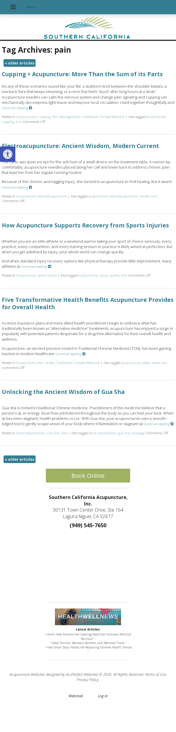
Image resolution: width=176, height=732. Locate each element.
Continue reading (17, 107)
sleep (146, 362)
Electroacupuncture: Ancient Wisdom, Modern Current (80, 146)
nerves (144, 196)
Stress (50, 362)
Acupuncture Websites (27, 674)
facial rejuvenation (102, 432)
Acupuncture (26, 116)
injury (103, 275)
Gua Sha (52, 432)
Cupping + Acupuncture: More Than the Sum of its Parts (82, 74)
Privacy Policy (88, 679)
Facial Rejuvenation (30, 432)
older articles (19, 63)
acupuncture (155, 116)
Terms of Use (155, 674)
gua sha (124, 432)
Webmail (75, 695)
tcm (19, 121)
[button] (7, 154)
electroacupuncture (123, 196)
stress (155, 362)
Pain (40, 362)
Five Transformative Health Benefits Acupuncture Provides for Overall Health (88, 303)
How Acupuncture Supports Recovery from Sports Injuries (85, 225)
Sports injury (47, 275)
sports (114, 275)
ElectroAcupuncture (52, 196)
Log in (103, 695)
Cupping (44, 116)
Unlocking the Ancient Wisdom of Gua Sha (63, 392)
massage (138, 432)
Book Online (88, 476)
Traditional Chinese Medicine (103, 116)
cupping (8, 121)
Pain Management (65, 116)
